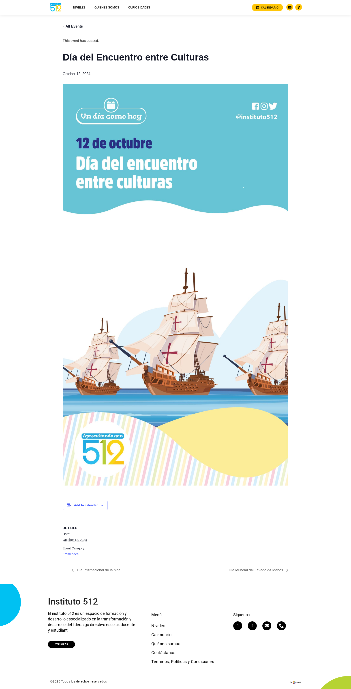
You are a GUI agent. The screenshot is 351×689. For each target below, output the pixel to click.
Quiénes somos (106, 7)
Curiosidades (139, 7)
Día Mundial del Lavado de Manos (256, 570)
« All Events (73, 26)
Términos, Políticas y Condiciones (182, 661)
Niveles (79, 7)
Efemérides (71, 554)
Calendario (161, 634)
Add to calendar (86, 505)
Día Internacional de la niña (98, 570)
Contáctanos (163, 652)
